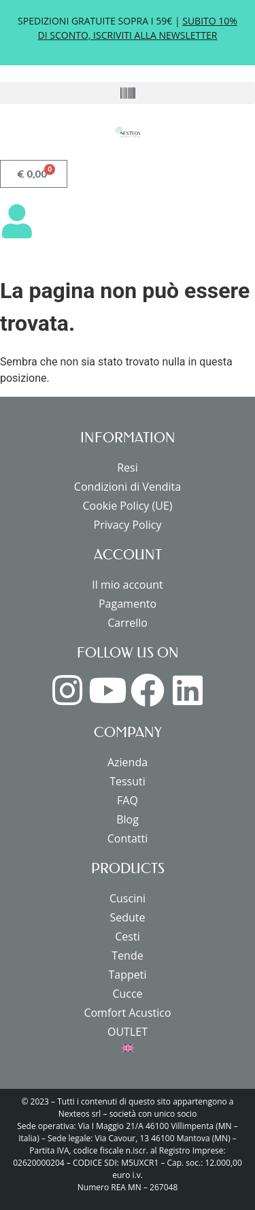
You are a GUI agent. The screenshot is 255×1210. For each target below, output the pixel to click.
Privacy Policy (128, 524)
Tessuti (127, 781)
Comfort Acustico (127, 1012)
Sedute (127, 917)
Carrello (127, 622)
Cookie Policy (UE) (127, 505)
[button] (127, 93)
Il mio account (127, 584)
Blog (127, 819)
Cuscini (127, 898)
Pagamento (127, 603)
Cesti (127, 936)
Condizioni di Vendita (127, 486)
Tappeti (127, 974)
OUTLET (127, 1031)
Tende (127, 955)
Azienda (127, 762)
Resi (127, 467)
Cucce (127, 993)
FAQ (127, 800)
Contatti (127, 838)
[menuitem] (127, 1048)
